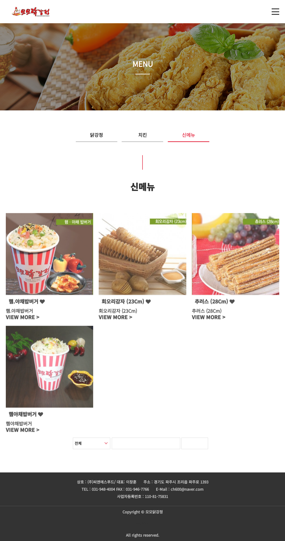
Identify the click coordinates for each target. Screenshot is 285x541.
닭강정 (84, 134)
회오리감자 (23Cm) (126, 303)
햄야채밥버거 (26, 416)
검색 (198, 443)
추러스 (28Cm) (215, 303)
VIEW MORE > (22, 319)
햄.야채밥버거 (27, 303)
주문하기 (142, 523)
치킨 (142, 134)
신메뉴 (200, 134)
